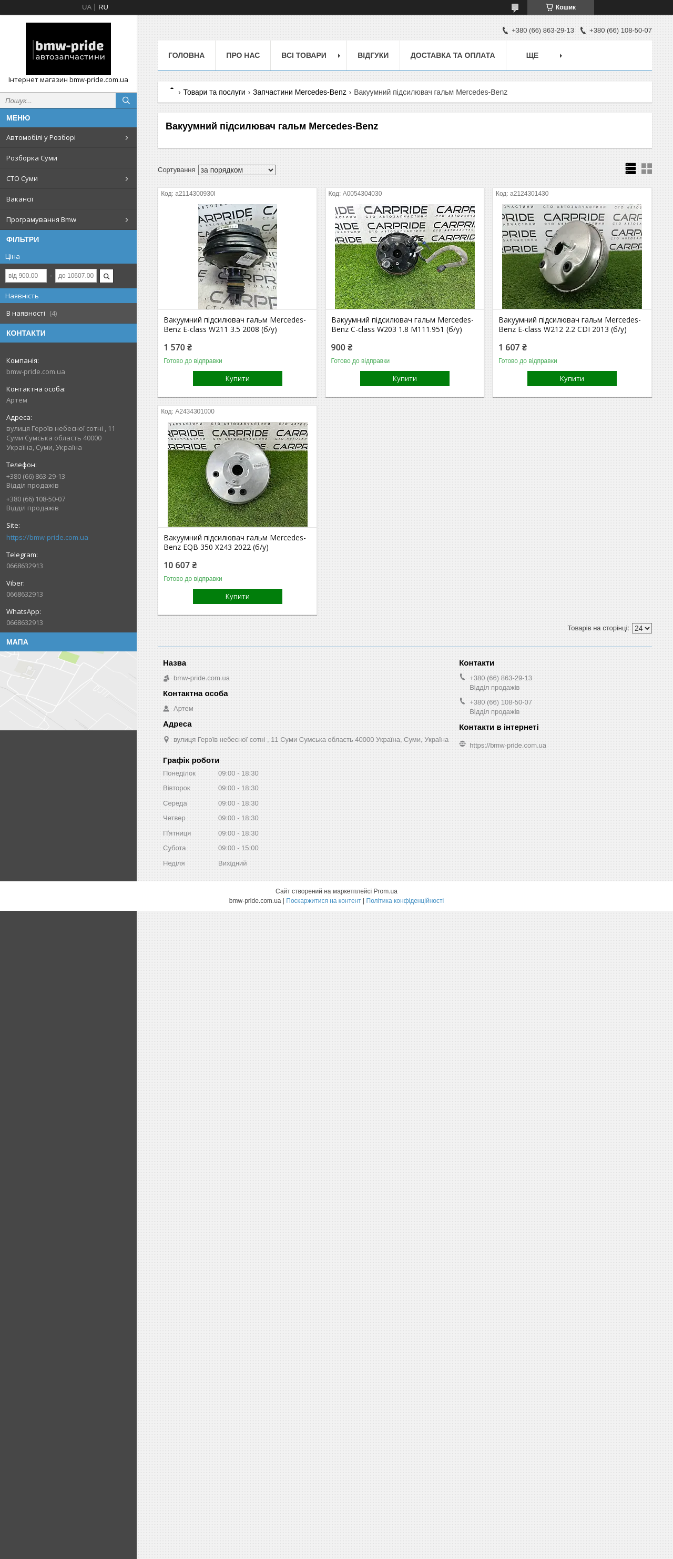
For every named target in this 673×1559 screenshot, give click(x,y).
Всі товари (303, 55)
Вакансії (19, 199)
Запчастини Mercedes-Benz (299, 92)
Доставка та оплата (453, 55)
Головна (186, 55)
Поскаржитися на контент (323, 900)
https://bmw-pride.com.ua (47, 537)
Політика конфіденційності (405, 900)
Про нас (243, 55)
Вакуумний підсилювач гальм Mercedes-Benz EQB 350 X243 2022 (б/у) (235, 542)
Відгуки (373, 55)
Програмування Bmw (41, 219)
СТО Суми (22, 178)
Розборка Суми (31, 158)
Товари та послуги (214, 92)
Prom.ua (385, 891)
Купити (238, 378)
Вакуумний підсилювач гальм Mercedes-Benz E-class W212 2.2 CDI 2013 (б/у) (569, 324)
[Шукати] (126, 100)
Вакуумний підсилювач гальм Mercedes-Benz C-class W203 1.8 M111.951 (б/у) (402, 324)
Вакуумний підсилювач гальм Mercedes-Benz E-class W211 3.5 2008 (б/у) (235, 324)
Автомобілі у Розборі (41, 137)
